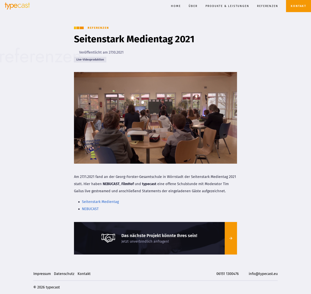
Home (176, 6)
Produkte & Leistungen (227, 6)
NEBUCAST (90, 209)
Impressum (42, 274)
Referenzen (267, 6)
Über (193, 6)
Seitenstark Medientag (100, 202)
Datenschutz (64, 274)
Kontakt (298, 6)
